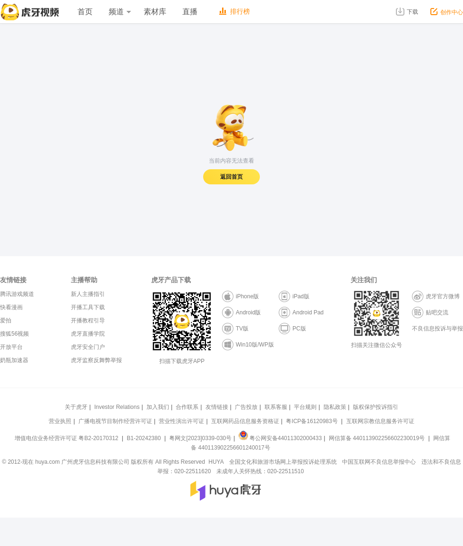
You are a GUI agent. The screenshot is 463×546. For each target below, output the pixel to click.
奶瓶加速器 (14, 360)
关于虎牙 (76, 407)
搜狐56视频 (14, 333)
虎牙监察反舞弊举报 (96, 360)
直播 (189, 12)
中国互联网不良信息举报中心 (379, 462)
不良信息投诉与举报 (437, 328)
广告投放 (246, 407)
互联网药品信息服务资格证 (245, 421)
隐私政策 (335, 407)
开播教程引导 (88, 320)
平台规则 (305, 407)
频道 (119, 12)
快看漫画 (11, 307)
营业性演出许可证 (181, 421)
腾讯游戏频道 (17, 294)
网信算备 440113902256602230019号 (376, 438)
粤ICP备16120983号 (311, 421)
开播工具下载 (88, 307)
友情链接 (217, 407)
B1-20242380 (144, 438)
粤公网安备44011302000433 (280, 438)
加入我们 (157, 407)
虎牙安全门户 (88, 347)
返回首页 (231, 176)
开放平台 (11, 347)
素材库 (155, 12)
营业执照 (60, 421)
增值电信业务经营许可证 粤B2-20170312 (67, 438)
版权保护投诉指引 (375, 407)
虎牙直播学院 (88, 333)
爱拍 (5, 320)
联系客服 (276, 407)
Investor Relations (116, 407)
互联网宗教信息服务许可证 (380, 421)
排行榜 (234, 11)
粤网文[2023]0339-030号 (200, 438)
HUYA (215, 462)
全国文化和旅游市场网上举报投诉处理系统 (283, 462)
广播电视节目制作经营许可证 (115, 421)
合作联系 (187, 407)
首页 (85, 12)
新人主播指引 (88, 294)
